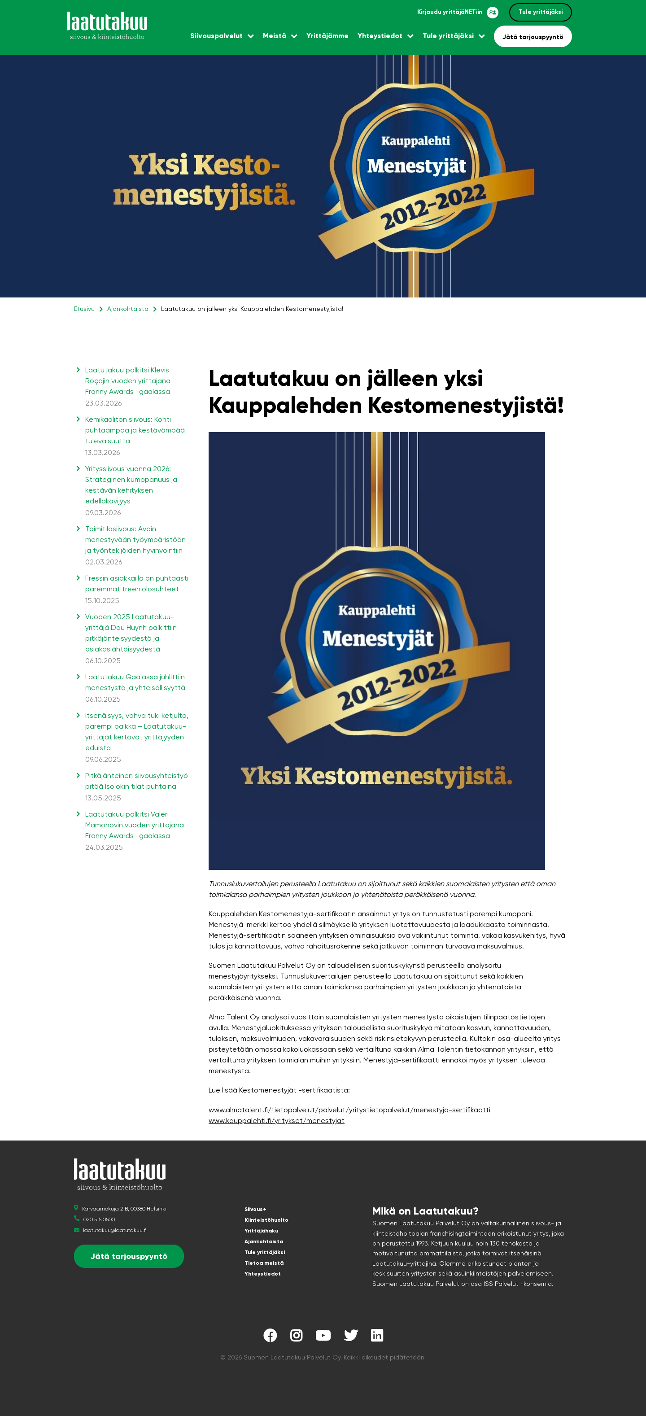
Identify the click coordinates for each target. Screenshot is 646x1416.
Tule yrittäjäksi (541, 12)
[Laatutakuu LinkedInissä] (377, 1338)
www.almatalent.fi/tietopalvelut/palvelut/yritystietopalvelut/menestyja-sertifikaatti (349, 1110)
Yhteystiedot (380, 35)
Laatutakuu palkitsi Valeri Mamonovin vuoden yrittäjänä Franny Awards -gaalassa (136, 831)
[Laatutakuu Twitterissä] (351, 1338)
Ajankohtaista (127, 308)
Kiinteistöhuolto (266, 1220)
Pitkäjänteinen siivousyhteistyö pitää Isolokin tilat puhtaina (136, 787)
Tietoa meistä (264, 1263)
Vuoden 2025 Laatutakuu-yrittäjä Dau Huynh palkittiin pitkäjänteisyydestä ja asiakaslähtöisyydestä (136, 639)
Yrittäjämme (327, 35)
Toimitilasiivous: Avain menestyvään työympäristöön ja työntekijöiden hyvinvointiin (136, 546)
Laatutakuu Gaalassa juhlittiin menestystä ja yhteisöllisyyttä (136, 689)
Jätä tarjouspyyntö (532, 37)
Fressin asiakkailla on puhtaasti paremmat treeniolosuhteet (136, 590)
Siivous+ (255, 1209)
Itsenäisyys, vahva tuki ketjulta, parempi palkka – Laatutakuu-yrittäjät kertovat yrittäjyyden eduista (136, 738)
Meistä (274, 35)
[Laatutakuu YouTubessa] (323, 1338)
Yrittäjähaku (261, 1231)
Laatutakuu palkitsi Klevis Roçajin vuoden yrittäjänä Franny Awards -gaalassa (136, 387)
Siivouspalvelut (216, 35)
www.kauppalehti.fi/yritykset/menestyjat (277, 1120)
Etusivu (84, 308)
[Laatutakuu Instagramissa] (296, 1338)
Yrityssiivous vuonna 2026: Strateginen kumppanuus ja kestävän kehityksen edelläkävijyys (136, 491)
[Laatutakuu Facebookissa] (270, 1338)
